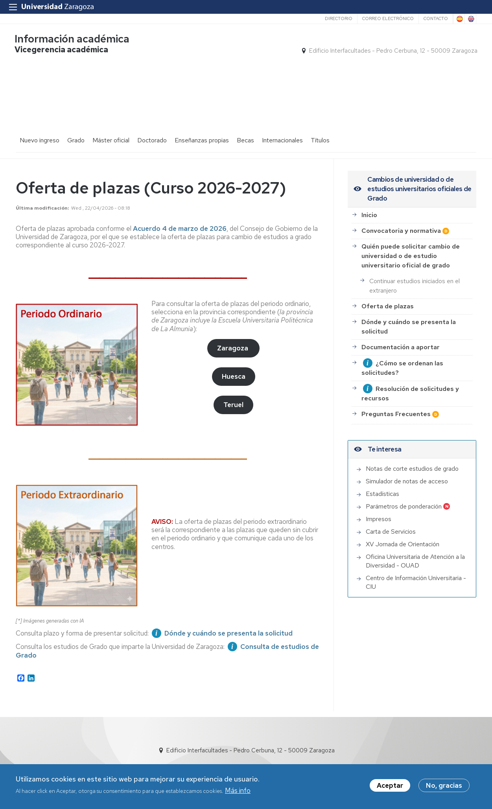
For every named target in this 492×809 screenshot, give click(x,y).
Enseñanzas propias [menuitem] (202, 130)
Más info (238, 790)
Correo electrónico (388, 18)
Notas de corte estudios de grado (412, 458)
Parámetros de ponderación (404, 496)
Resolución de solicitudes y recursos (410, 384)
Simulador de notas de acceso (407, 471)
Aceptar (390, 785)
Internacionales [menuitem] (282, 130)
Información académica (73, 39)
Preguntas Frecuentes (396, 404)
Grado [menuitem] (76, 130)
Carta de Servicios (391, 521)
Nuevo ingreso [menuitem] (39, 130)
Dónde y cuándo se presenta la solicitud (408, 317)
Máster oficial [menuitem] (110, 130)
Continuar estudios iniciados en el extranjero (414, 275)
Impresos (378, 509)
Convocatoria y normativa (401, 221)
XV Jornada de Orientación (402, 534)
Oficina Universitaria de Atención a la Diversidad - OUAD (415, 550)
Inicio (369, 205)
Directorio (338, 18)
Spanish (458, 19)
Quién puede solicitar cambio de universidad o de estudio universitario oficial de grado (410, 246)
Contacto (436, 18)
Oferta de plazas (387, 296)
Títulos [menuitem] (320, 130)
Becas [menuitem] (245, 130)
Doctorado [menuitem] (152, 130)
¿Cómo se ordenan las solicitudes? (402, 358)
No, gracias (444, 785)
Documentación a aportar (400, 337)
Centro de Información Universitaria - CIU (416, 572)
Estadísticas (382, 483)
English (470, 19)
